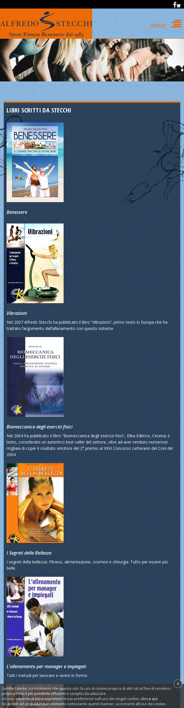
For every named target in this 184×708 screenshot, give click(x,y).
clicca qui (149, 698)
